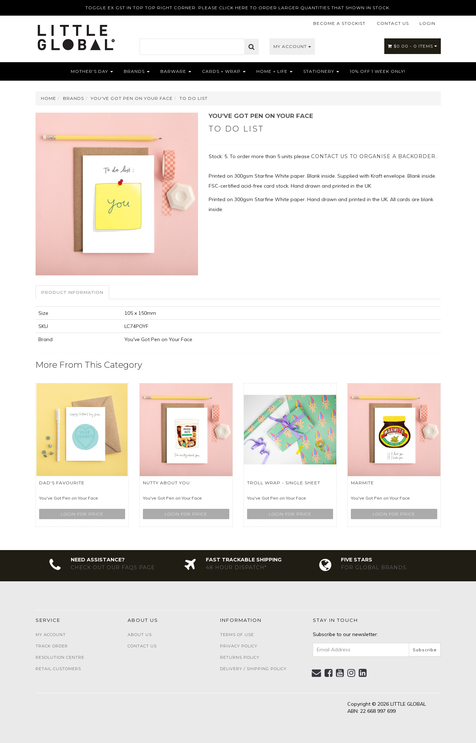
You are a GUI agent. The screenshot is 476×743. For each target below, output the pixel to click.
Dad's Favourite (62, 482)
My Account (292, 46)
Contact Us (142, 646)
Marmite (362, 482)
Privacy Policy (238, 646)
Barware (175, 71)
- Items (412, 46)
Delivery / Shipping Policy (253, 668)
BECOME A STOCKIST (339, 23)
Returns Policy (240, 657)
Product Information (72, 292)
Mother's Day (92, 71)
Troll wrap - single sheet (283, 482)
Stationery (321, 71)
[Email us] (316, 673)
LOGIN (427, 23)
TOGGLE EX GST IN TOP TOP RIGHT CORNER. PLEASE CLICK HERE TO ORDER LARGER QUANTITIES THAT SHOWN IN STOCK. (238, 7)
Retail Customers (58, 668)
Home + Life (274, 71)
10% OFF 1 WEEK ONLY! (377, 71)
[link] (328, 673)
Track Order (52, 646)
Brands (137, 71)
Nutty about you (166, 482)
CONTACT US (393, 23)
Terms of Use (237, 634)
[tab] (73, 292)
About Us (140, 634)
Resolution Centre (60, 657)
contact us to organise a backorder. (374, 156)
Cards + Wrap (224, 71)
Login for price (82, 514)
